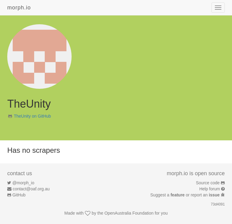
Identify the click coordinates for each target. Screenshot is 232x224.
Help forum (209, 188)
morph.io (19, 8)
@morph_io (23, 182)
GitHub (19, 194)
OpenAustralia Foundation (129, 213)
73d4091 (218, 204)
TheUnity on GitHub (32, 116)
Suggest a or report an (185, 194)
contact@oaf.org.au (31, 188)
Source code (208, 182)
